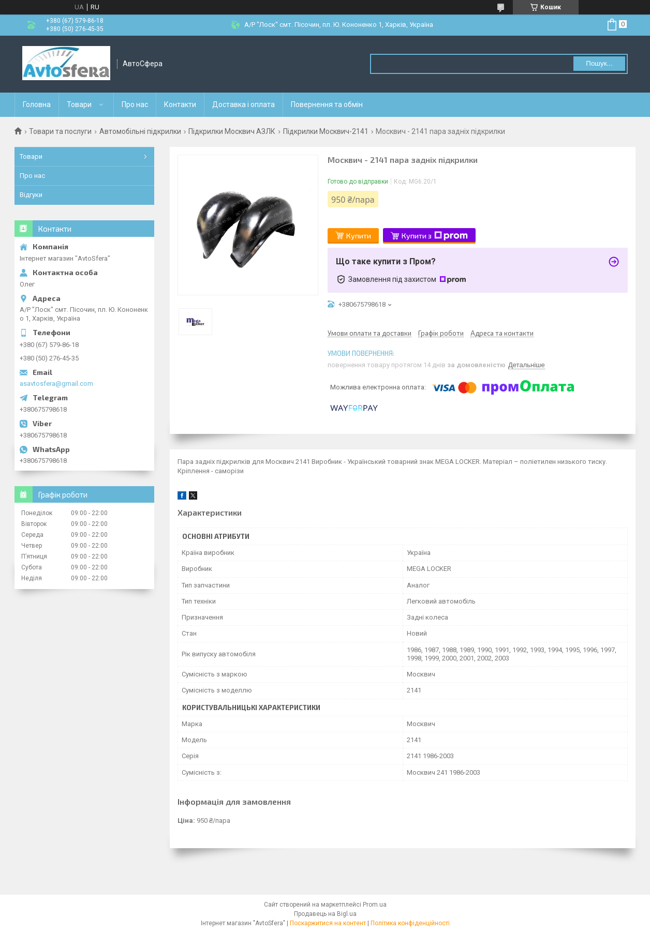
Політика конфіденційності (410, 923)
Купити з (435, 235)
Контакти (180, 104)
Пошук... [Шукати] (599, 63)
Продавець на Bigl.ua (325, 913)
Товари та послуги (60, 131)
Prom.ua (375, 904)
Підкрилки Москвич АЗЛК (231, 131)
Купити (358, 235)
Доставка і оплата (243, 104)
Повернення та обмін (327, 104)
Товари (79, 104)
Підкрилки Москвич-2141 (325, 131)
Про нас (135, 104)
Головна (37, 104)
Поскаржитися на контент (328, 923)
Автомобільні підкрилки (140, 131)
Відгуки (31, 195)
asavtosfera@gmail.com (56, 383)
